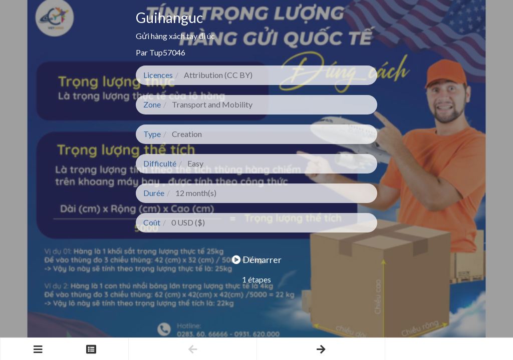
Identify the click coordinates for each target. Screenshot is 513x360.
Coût (151, 222)
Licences (158, 75)
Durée (153, 193)
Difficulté (159, 163)
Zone (152, 104)
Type (152, 133)
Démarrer (257, 259)
